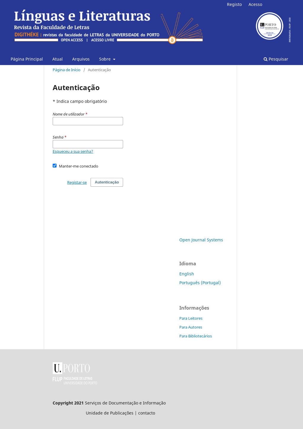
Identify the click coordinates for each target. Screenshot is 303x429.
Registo (234, 4)
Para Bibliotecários (195, 336)
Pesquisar (276, 59)
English (186, 274)
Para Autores (190, 327)
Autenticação (107, 182)
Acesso (255, 4)
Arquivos (81, 59)
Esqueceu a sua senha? (73, 151)
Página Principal (27, 59)
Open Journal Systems (201, 240)
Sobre (105, 59)
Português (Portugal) (200, 282)
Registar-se (77, 182)
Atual (57, 59)
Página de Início (66, 69)
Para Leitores (190, 318)
